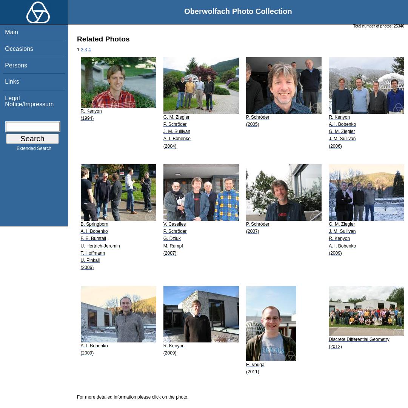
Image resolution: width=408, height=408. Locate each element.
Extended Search (34, 150)
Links (12, 81)
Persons (16, 65)
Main (11, 32)
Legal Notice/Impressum (29, 101)
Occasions (19, 49)
